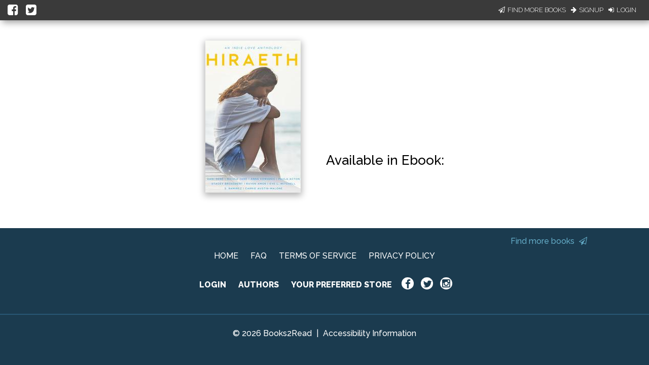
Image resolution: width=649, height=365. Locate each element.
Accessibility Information (369, 333)
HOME (226, 256)
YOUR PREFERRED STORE (341, 284)
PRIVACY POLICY (402, 256)
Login (622, 10)
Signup (587, 10)
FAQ (258, 256)
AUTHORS (258, 284)
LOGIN (212, 284)
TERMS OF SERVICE (317, 256)
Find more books (549, 241)
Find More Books (532, 10)
